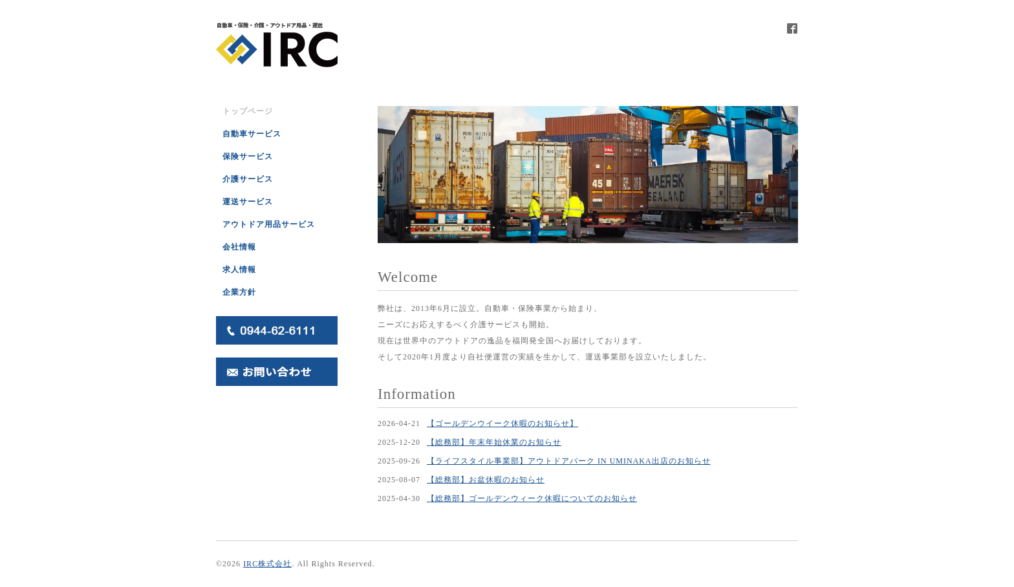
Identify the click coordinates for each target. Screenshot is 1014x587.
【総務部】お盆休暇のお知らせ (486, 479)
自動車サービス (251, 133)
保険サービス (247, 156)
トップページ (247, 111)
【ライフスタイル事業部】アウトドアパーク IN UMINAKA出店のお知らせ (569, 460)
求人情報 (239, 269)
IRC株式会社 (267, 563)
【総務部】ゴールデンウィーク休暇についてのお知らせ (532, 498)
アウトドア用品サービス (268, 224)
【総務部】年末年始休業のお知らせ (494, 442)
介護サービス (247, 179)
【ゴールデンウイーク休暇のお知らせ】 (502, 423)
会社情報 (239, 246)
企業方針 (239, 292)
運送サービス (247, 201)
